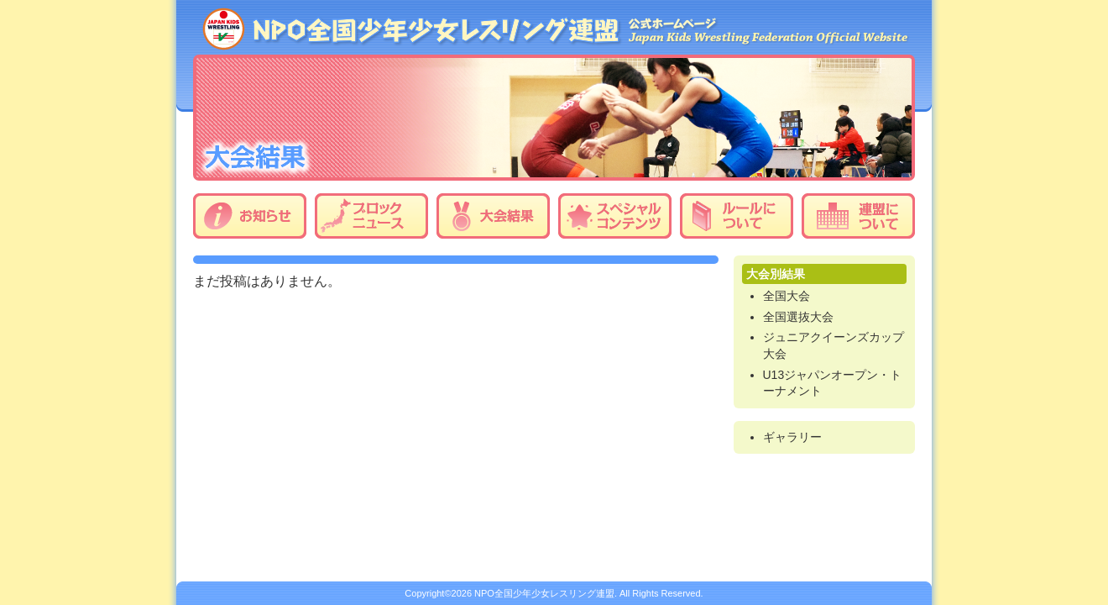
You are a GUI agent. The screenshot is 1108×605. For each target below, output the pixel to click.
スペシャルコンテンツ (615, 216)
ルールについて (736, 216)
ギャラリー (792, 437)
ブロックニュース (371, 216)
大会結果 (493, 216)
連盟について (858, 216)
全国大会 (786, 295)
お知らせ (249, 216)
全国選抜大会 (798, 317)
